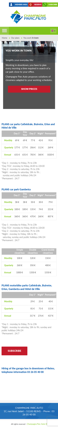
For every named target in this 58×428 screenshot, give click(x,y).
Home (4, 38)
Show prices (29, 89)
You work (31, 38)
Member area (21, 4)
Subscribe (52, 4)
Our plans (15, 38)
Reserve (37, 4)
